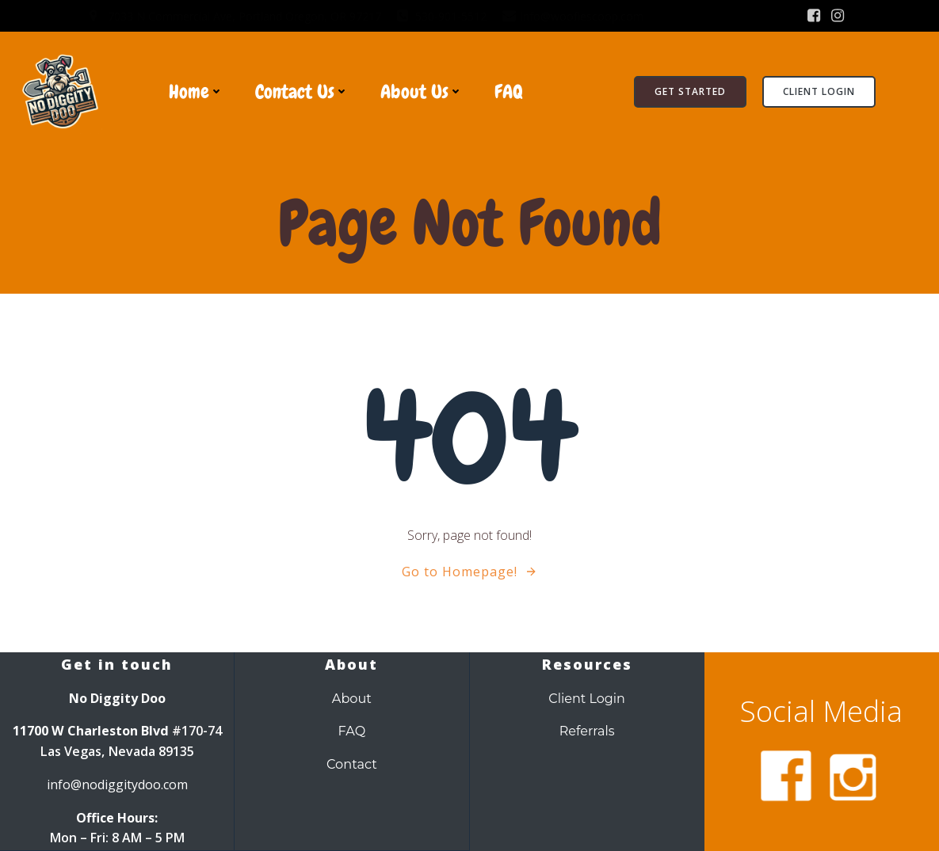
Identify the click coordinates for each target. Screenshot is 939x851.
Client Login (586, 699)
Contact (351, 765)
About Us (421, 91)
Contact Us (302, 91)
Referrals (587, 732)
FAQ (508, 91)
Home (196, 91)
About (352, 699)
